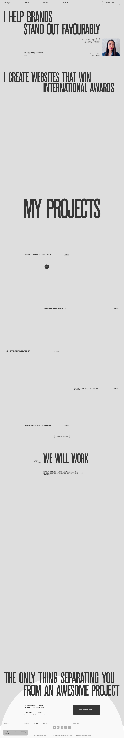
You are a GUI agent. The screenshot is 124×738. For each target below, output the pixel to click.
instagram (46, 723)
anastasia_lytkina (7, 3)
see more (115, 308)
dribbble (36, 723)
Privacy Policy (76, 723)
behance (26, 723)
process (45, 3)
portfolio (26, 3)
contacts (65, 3)
